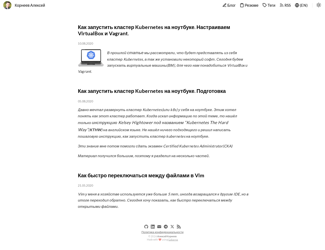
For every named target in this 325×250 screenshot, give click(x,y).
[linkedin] (153, 227)
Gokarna (173, 239)
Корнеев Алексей (30, 5)
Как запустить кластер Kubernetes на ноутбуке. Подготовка (152, 91)
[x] (172, 227)
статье (135, 52)
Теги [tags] (269, 5)
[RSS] (179, 227)
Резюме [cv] (249, 5)
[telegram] (166, 227)
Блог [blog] (229, 5)
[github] (146, 227)
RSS (285, 5)
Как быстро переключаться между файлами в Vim (141, 175)
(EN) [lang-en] (301, 5)
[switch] (318, 5)
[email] (159, 227)
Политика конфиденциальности (162, 232)
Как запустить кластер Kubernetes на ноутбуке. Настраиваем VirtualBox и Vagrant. (154, 30)
